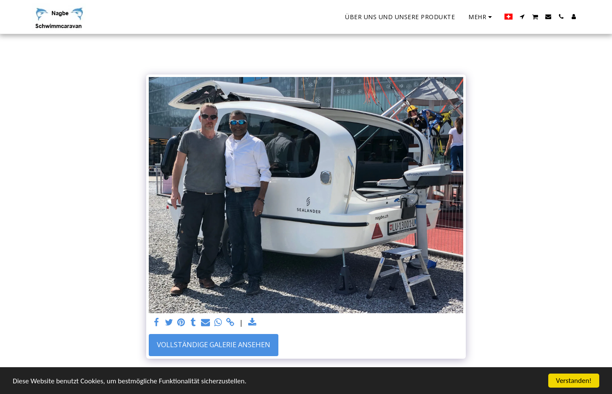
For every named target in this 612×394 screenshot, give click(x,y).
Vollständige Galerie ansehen (213, 344)
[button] (522, 17)
